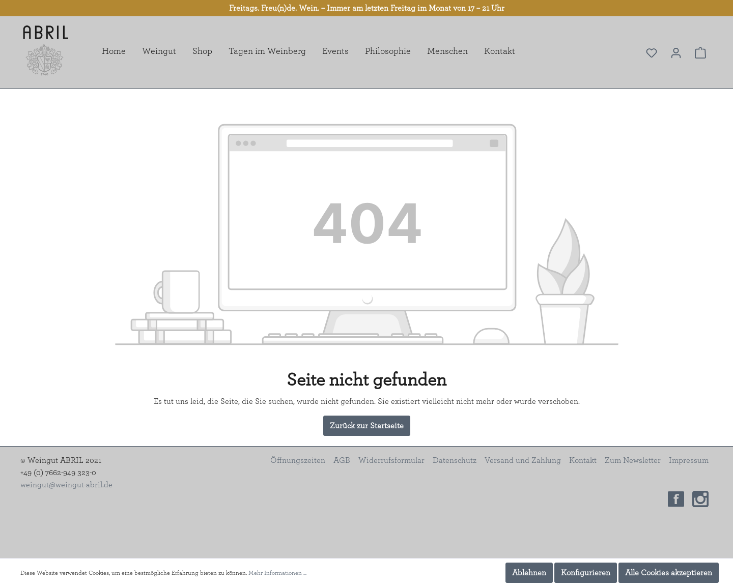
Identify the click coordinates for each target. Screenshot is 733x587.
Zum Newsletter (633, 460)
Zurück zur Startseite (367, 426)
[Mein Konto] (676, 53)
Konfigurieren (585, 573)
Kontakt (583, 460)
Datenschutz (454, 460)
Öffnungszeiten (297, 460)
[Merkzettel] (651, 53)
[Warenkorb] (700, 53)
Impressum (689, 460)
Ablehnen (529, 573)
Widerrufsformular (391, 460)
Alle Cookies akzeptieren (668, 573)
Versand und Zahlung (523, 460)
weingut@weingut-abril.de (66, 485)
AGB (341, 460)
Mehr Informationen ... (277, 573)
